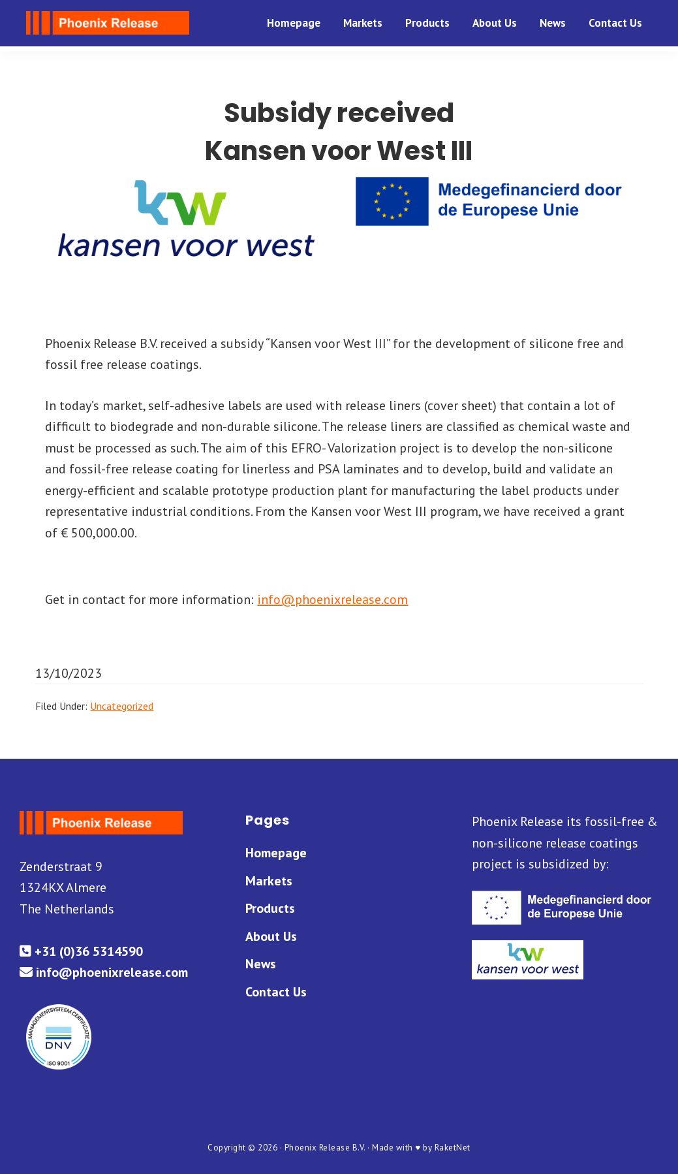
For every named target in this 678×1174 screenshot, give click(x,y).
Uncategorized (121, 705)
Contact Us (276, 991)
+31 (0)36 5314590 (81, 951)
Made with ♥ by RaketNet (421, 1147)
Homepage (276, 852)
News (260, 963)
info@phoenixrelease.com (332, 599)
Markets (268, 880)
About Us (271, 936)
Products (270, 908)
